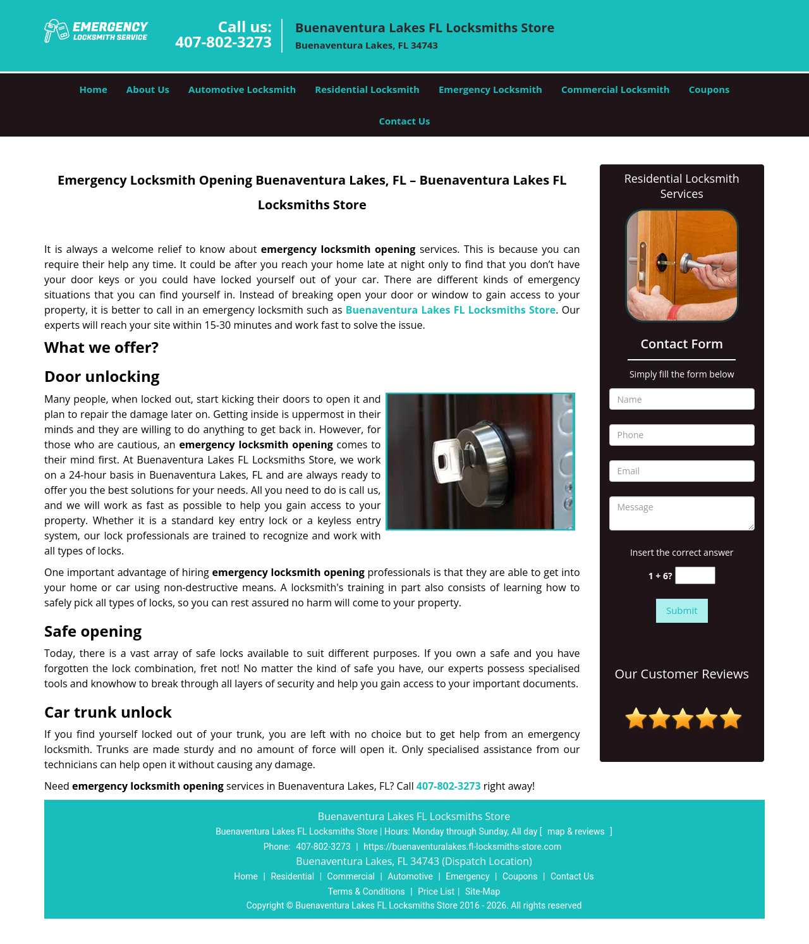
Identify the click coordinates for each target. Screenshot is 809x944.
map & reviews (577, 831)
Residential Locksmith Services (681, 186)
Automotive (410, 876)
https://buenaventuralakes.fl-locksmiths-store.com (462, 847)
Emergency (467, 876)
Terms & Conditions (366, 891)
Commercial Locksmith (615, 89)
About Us (147, 89)
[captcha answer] (695, 576)
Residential (292, 876)
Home (93, 89)
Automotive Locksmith (242, 89)
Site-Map (482, 891)
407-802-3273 (223, 41)
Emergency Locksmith (490, 89)
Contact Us (404, 120)
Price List (436, 891)
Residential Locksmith (367, 89)
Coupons (709, 89)
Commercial (351, 876)
